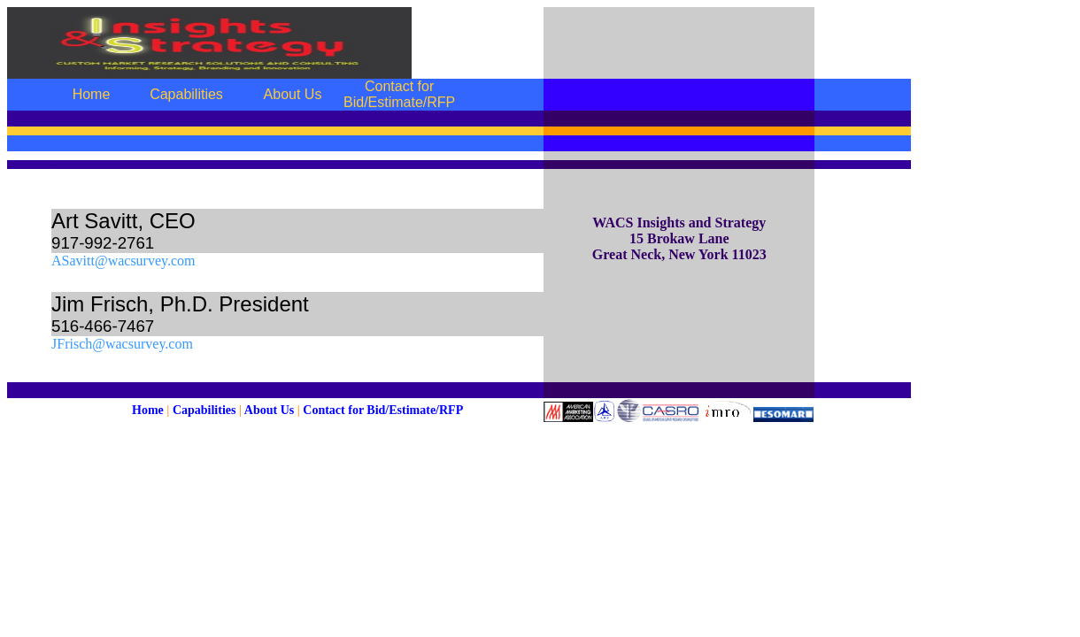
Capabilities (204, 410)
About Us (269, 410)
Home (148, 410)
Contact (323, 410)
